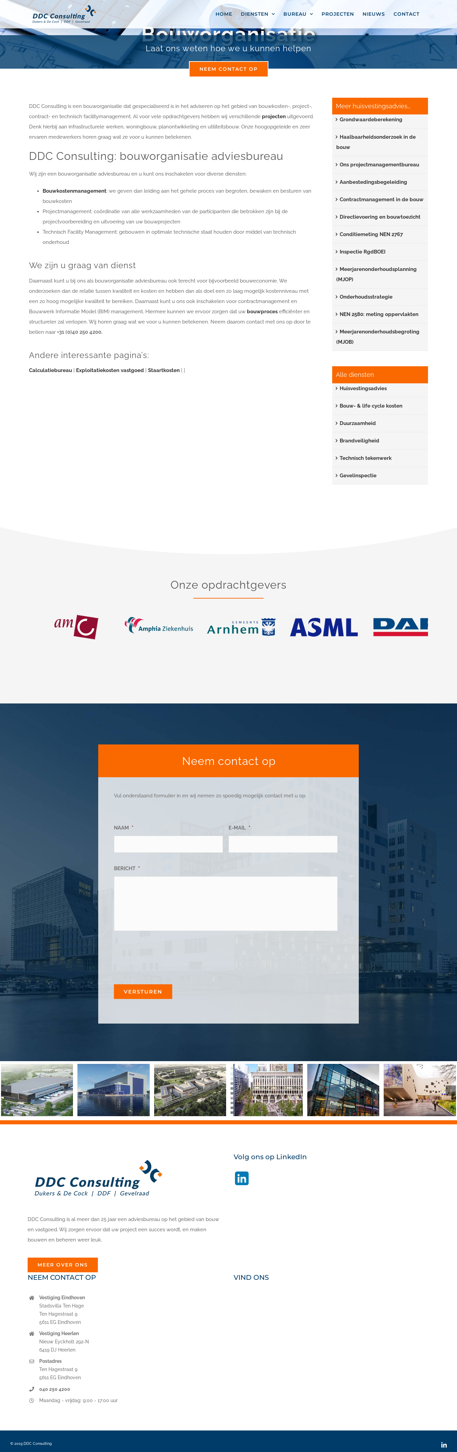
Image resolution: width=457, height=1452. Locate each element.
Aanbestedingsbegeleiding (373, 182)
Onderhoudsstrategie (366, 297)
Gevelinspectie (358, 475)
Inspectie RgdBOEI (362, 252)
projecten (274, 116)
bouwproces (262, 312)
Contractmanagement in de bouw (382, 199)
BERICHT (127, 868)
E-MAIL (239, 828)
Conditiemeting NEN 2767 (371, 234)
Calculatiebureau (50, 370)
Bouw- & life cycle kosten (371, 406)
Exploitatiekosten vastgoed (110, 370)
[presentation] (166, 955)
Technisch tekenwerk (366, 458)
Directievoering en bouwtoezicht (380, 217)
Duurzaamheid (358, 423)
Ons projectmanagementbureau (379, 165)
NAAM (123, 828)
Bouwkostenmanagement (74, 191)
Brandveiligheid (359, 441)
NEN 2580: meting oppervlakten (379, 314)
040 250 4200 (54, 1389)
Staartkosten (164, 370)
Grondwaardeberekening (371, 120)
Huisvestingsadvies (363, 388)
